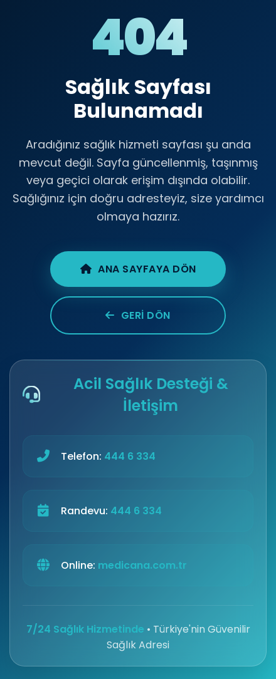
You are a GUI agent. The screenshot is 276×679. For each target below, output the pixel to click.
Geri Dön (138, 315)
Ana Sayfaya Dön (138, 269)
